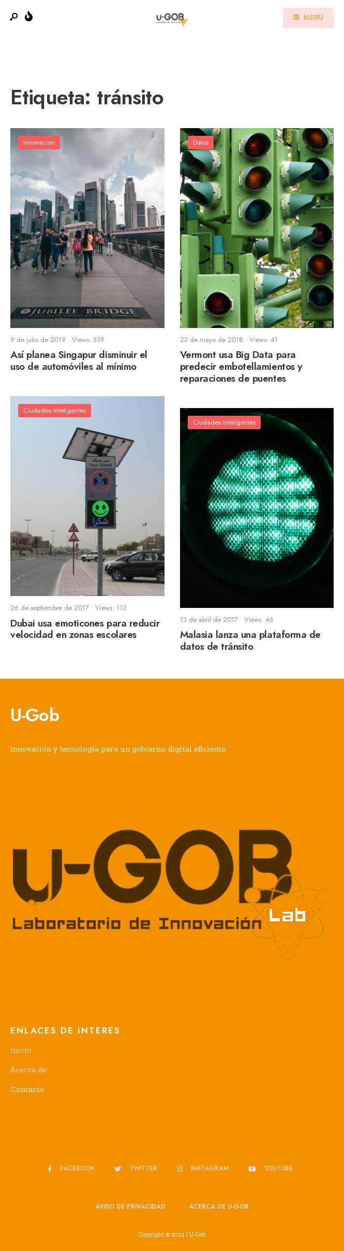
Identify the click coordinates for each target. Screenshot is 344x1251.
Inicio (21, 1050)
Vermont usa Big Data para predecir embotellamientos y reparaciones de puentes (241, 367)
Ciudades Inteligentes (54, 410)
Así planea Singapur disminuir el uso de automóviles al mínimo (78, 361)
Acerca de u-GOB (219, 1206)
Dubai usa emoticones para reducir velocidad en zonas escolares (84, 629)
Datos (200, 142)
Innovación (39, 142)
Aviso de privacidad (130, 1206)
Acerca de (28, 1069)
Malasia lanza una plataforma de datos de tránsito (250, 641)
